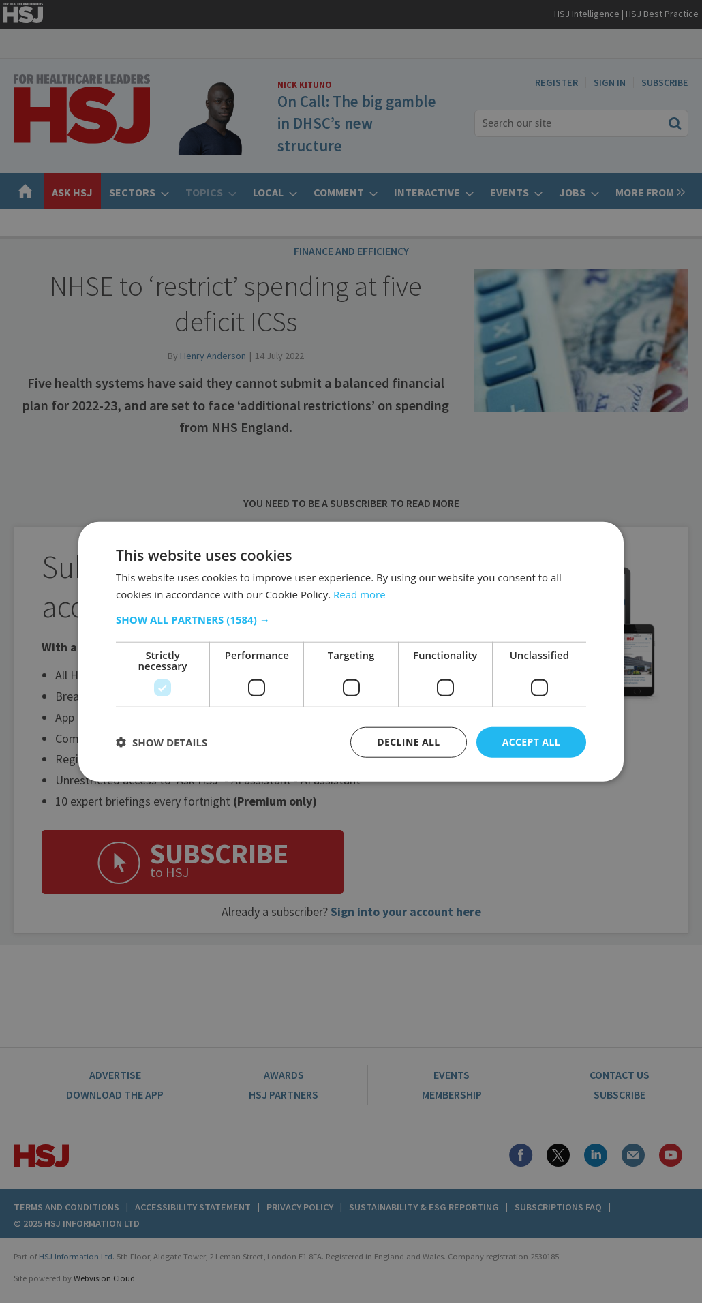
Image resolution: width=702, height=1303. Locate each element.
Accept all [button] (531, 741)
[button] (351, 619)
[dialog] (351, 651)
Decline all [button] (408, 741)
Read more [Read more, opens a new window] (359, 594)
